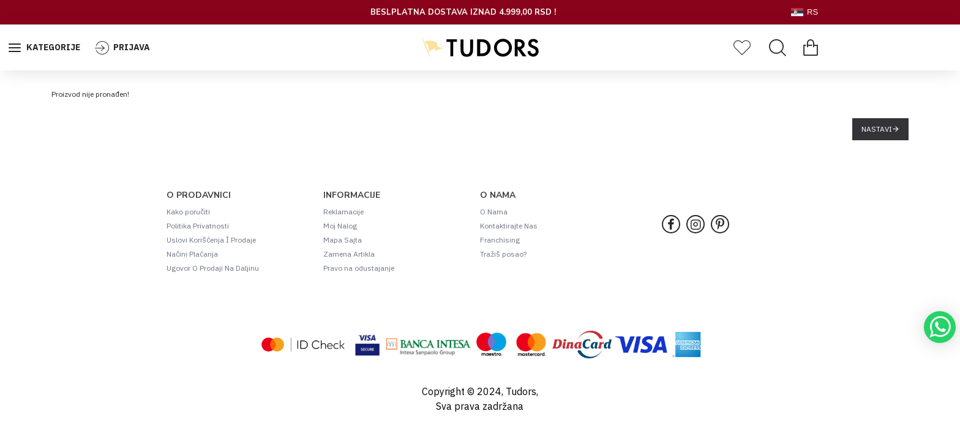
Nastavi (876, 129)
